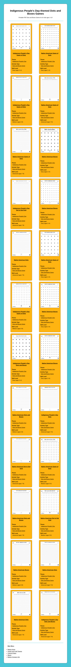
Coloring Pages (12, 653)
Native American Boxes (50, 157)
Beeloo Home (11, 649)
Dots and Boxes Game (18, 66)
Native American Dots (21, 260)
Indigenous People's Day (19, 61)
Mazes (9, 655)
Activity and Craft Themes (15, 651)
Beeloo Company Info (14, 657)
